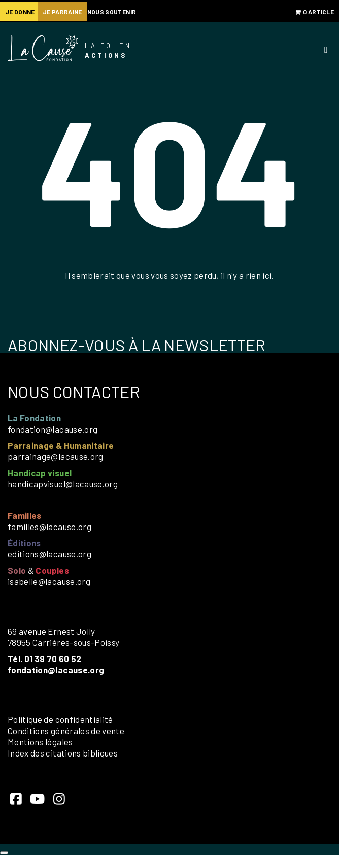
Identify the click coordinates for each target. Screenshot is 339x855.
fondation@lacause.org (52, 429)
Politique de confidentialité (60, 719)
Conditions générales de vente (66, 731)
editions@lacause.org (49, 554)
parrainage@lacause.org (56, 456)
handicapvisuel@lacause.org (63, 484)
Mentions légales (40, 742)
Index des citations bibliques (63, 753)
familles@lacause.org (49, 526)
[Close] (4, 852)
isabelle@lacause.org (49, 581)
